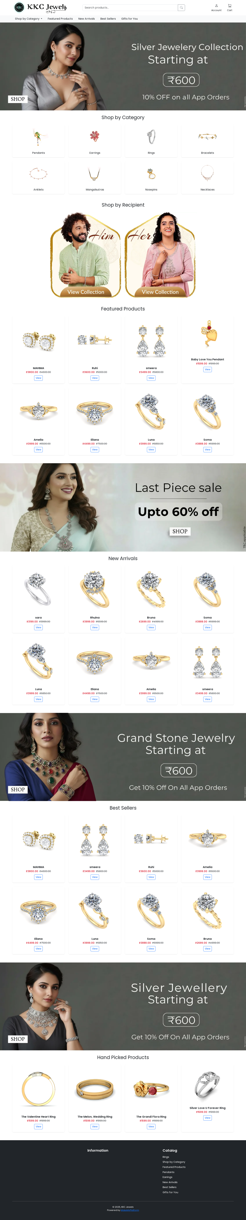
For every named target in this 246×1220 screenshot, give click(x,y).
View (38, 378)
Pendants (168, 1172)
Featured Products (60, 19)
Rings (166, 1157)
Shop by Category (27, 19)
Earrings (167, 1177)
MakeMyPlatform (130, 1210)
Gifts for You (129, 19)
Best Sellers (108, 19)
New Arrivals (86, 19)
